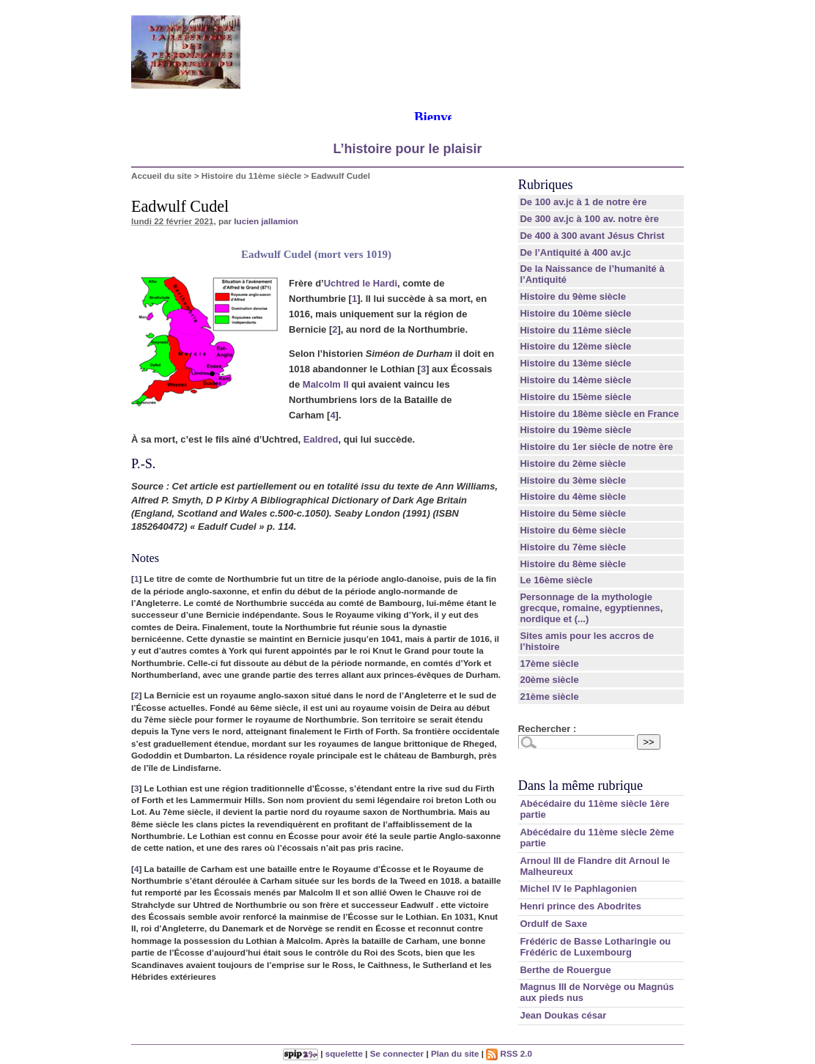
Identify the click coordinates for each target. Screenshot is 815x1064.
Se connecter (397, 1053)
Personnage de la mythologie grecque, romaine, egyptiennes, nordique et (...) (591, 607)
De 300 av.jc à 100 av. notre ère (589, 218)
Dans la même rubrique (580, 785)
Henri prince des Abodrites (580, 906)
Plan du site (455, 1053)
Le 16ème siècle (556, 580)
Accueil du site (161, 175)
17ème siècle (549, 663)
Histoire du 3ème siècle (573, 480)
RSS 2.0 (509, 1053)
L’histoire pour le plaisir (407, 148)
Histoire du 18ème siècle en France (599, 413)
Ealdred (321, 439)
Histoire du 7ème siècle (573, 547)
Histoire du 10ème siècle (575, 313)
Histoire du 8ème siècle (573, 563)
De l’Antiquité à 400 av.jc (575, 252)
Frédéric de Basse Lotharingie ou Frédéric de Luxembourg (595, 947)
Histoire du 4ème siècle (573, 496)
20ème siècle (549, 679)
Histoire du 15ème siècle (575, 396)
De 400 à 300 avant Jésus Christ (592, 235)
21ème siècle (549, 696)
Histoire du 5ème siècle (573, 513)
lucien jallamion (266, 221)
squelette (344, 1053)
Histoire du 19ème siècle (575, 429)
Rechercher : (547, 728)
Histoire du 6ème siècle (573, 530)
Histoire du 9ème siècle (573, 296)
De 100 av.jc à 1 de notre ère (583, 201)
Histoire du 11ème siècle (251, 175)
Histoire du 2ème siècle (573, 463)
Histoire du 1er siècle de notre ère (596, 446)
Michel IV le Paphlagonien (578, 888)
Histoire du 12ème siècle (575, 346)
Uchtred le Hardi (360, 283)
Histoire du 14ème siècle (575, 379)
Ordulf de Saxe (553, 923)
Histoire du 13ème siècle (575, 363)
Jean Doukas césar (563, 1015)
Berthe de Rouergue (565, 969)
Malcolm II (326, 384)
